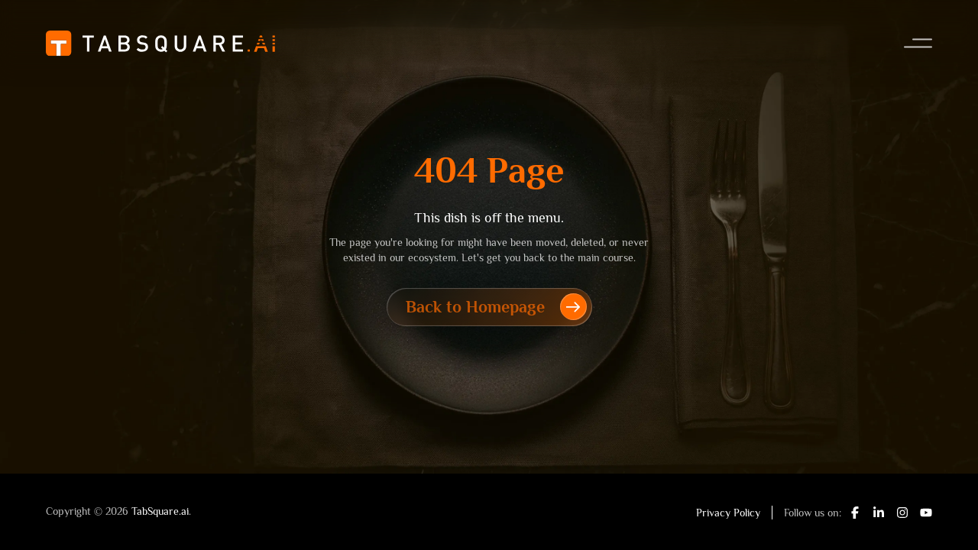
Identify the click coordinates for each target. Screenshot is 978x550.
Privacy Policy (728, 512)
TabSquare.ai (160, 511)
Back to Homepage (496, 306)
